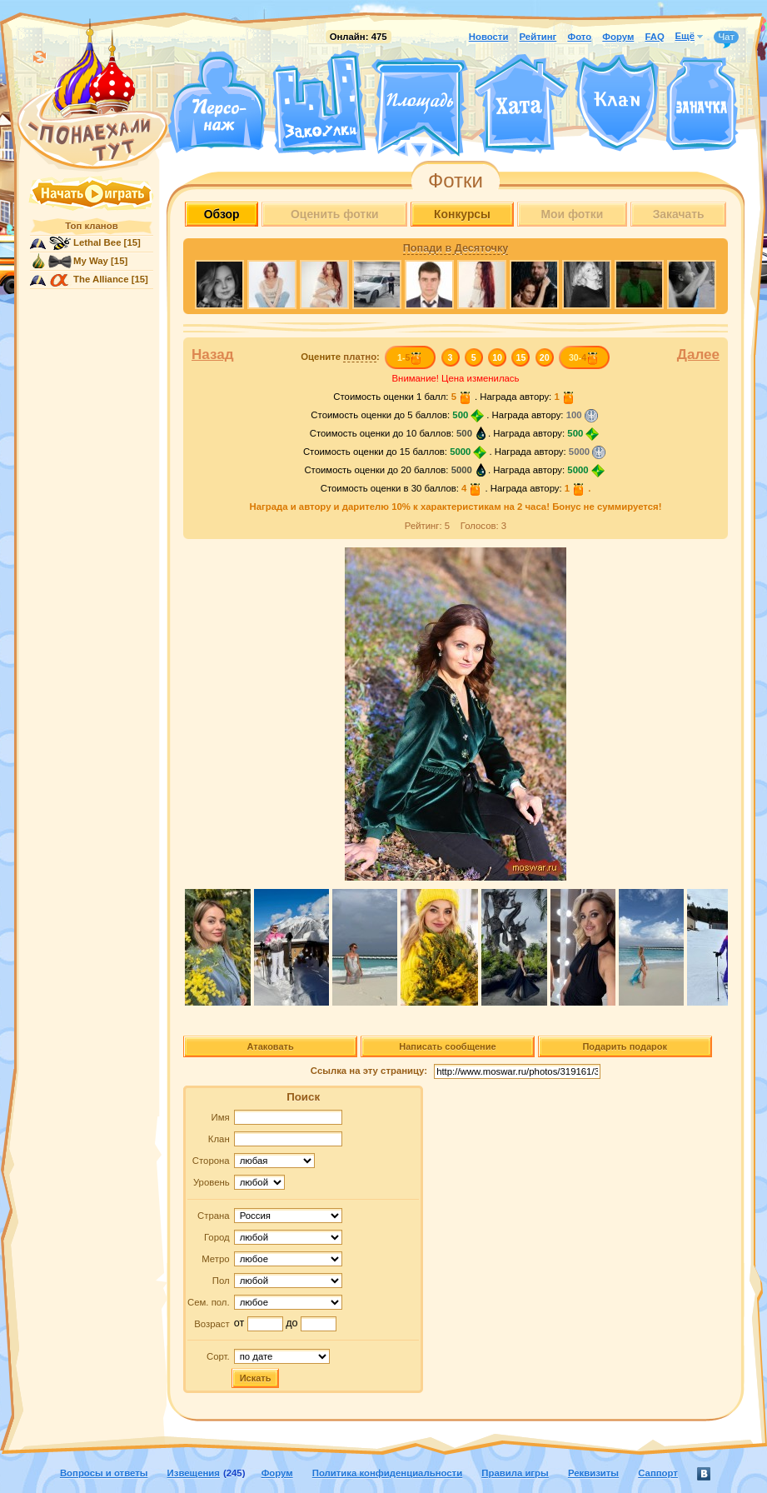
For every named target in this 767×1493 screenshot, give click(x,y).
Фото (579, 37)
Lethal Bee (97, 242)
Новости (489, 37)
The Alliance (101, 279)
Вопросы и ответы (104, 1473)
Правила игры (514, 1473)
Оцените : (340, 357)
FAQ (654, 37)
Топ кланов (91, 226)
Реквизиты (593, 1473)
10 (497, 357)
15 (521, 357)
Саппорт (658, 1473)
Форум (618, 37)
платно (359, 357)
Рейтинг (538, 37)
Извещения (193, 1473)
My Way (90, 261)
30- (584, 357)
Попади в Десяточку (455, 248)
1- (410, 357)
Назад (213, 354)
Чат (726, 37)
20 (545, 357)
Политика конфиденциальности (387, 1473)
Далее (698, 354)
